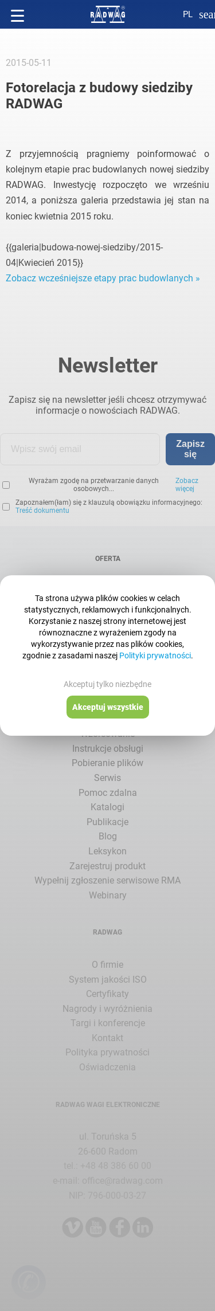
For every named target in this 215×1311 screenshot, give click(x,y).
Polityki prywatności (155, 655)
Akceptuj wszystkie (107, 707)
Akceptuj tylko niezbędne (107, 684)
